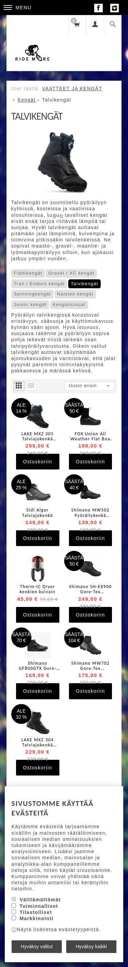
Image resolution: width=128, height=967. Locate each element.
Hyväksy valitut (37, 946)
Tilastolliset (35, 912)
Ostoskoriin (37, 461)
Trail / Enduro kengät (39, 283)
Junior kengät (30, 304)
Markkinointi (36, 918)
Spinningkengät (32, 293)
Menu (18, 7)
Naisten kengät (75, 293)
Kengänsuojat (69, 304)
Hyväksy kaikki (91, 946)
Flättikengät (28, 273)
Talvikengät (84, 283)
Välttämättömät (40, 899)
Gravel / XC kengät (71, 273)
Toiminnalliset (38, 906)
